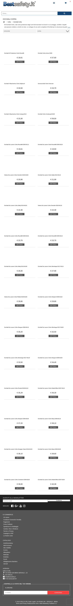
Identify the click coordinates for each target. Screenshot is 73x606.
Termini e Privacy (8, 531)
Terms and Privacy (21, 603)
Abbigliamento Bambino (10, 561)
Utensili (5, 564)
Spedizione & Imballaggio (10, 526)
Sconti (5, 559)
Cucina (5, 550)
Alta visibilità (7, 548)
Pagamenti (6, 522)
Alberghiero (6, 552)
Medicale (6, 554)
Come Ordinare (7, 524)
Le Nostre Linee (8, 535)
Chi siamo (6, 517)
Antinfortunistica (8, 543)
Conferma (59, 500)
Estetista (5, 557)
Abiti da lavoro (7, 545)
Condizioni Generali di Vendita (12, 519)
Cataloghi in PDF (8, 533)
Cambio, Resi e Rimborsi (10, 529)
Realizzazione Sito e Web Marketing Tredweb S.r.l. (42, 603)
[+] (69, 27)
